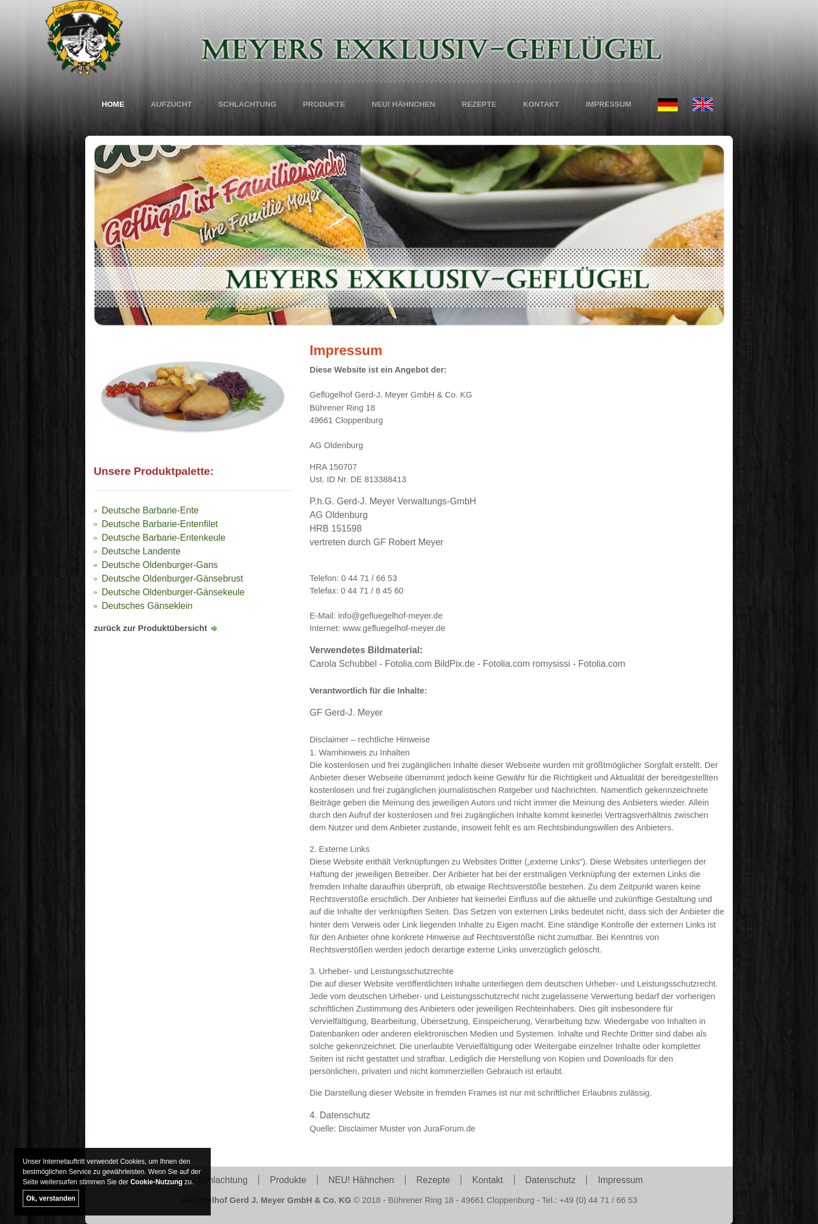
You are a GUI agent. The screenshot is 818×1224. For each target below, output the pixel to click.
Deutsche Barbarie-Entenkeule (164, 537)
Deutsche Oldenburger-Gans (160, 565)
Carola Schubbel (343, 664)
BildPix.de (455, 664)
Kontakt (541, 104)
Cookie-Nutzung (156, 1182)
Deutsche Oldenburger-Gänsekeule (173, 592)
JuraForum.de (449, 1128)
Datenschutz (550, 1180)
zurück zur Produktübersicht (150, 628)
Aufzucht (171, 104)
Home (113, 104)
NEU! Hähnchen (403, 104)
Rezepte (479, 104)
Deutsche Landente (141, 551)
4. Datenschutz (340, 1115)
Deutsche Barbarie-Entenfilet (160, 524)
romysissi (551, 664)
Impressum (608, 104)
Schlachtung (247, 104)
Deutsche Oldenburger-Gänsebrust (172, 578)
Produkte (324, 104)
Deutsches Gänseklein (147, 606)
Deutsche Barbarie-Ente (150, 510)
